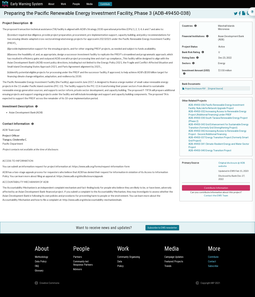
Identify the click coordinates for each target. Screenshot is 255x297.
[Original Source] (215, 89)
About (51, 4)
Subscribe (213, 266)
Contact (212, 261)
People (76, 4)
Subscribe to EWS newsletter (162, 227)
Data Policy (41, 261)
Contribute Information (216, 187)
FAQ (37, 266)
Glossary (39, 270)
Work (63, 4)
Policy (120, 266)
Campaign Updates (173, 256)
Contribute (105, 4)
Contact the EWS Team (216, 195)
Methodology (41, 256)
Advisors (77, 269)
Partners (77, 256)
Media (89, 4)
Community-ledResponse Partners (83, 263)
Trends (167, 266)
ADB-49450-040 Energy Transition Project (209, 150)
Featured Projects (173, 261)
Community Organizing (128, 256)
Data (119, 261)
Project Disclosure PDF (194, 89)
